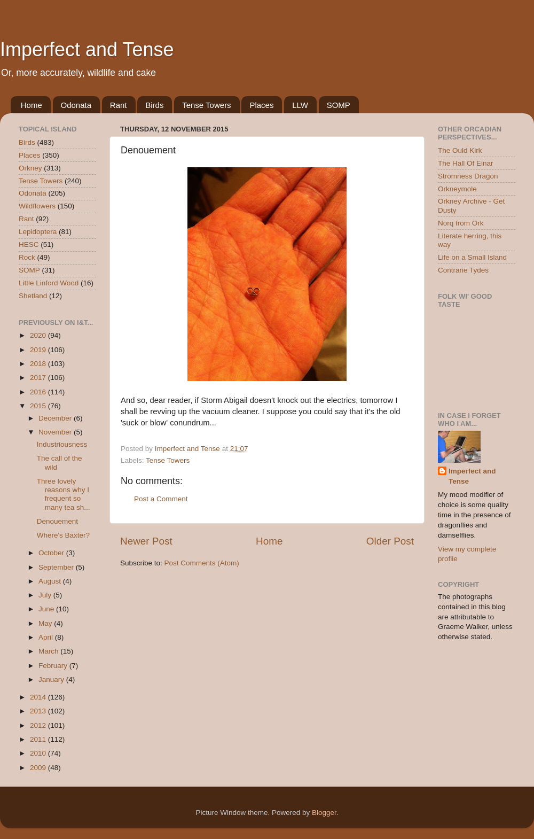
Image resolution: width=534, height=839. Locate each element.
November (56, 432)
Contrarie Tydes (463, 270)
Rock (27, 257)
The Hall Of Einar (465, 163)
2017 (39, 378)
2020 (39, 335)
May (46, 623)
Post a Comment (161, 499)
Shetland (33, 296)
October (52, 553)
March (49, 651)
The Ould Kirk (460, 150)
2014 (39, 697)
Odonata (76, 105)
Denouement (57, 521)
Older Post (390, 541)
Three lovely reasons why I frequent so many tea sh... (63, 494)
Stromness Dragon (468, 176)
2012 (39, 725)
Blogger (324, 813)
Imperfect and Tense (87, 49)
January (52, 679)
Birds (154, 105)
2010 (39, 753)
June (47, 609)
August (50, 581)
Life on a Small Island (472, 257)
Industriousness (62, 444)
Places (261, 105)
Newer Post (146, 541)
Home (31, 105)
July (45, 595)
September (57, 567)
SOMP (338, 105)
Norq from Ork (461, 223)
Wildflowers (37, 206)
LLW (300, 105)
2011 (39, 739)
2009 (39, 768)
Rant (118, 105)
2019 (39, 350)
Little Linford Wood (48, 283)
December (56, 418)
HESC (29, 244)
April (46, 637)
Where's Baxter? (63, 535)
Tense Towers (206, 105)
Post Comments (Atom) (201, 563)
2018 (39, 364)
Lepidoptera (38, 232)
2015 (39, 406)
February (53, 666)
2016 (39, 392)
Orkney (30, 168)
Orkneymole (457, 189)
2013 (39, 711)
